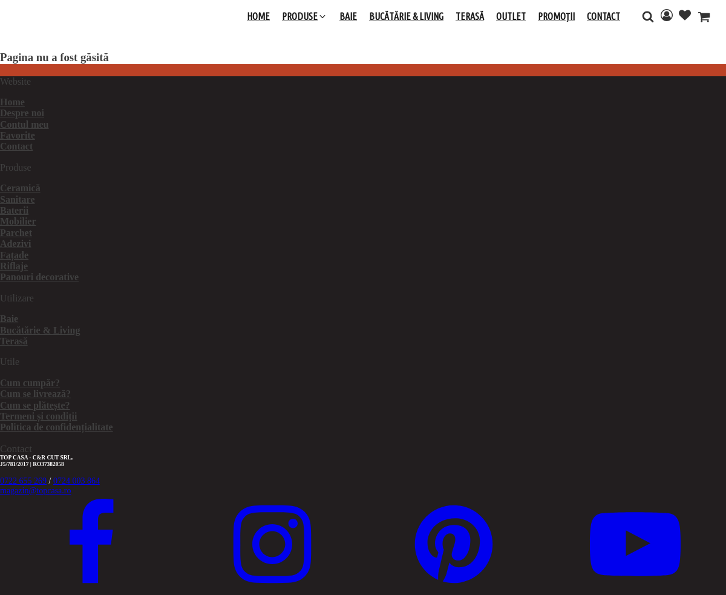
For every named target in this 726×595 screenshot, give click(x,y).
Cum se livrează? (35, 394)
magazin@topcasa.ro (35, 490)
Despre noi (22, 113)
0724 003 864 (76, 480)
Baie (9, 319)
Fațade (14, 255)
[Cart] (704, 18)
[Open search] (648, 16)
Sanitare (17, 199)
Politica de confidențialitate (56, 427)
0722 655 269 (23, 480)
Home (12, 102)
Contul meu (24, 124)
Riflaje (14, 266)
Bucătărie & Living (40, 330)
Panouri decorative (39, 277)
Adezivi (15, 243)
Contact (16, 146)
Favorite (17, 135)
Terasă (14, 341)
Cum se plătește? (35, 405)
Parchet (16, 233)
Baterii (14, 210)
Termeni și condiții (38, 416)
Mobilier (18, 221)
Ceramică (20, 188)
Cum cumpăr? (30, 383)
